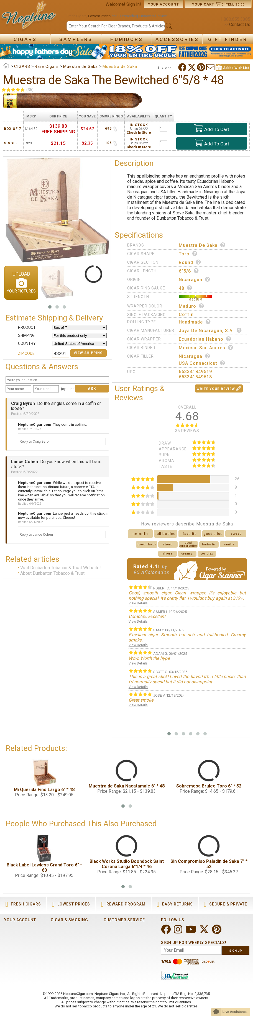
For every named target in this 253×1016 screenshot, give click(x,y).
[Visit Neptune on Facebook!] (166, 932)
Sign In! (133, 4)
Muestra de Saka (202, 245)
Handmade (195, 322)
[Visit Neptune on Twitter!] (204, 932)
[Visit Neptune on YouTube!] (191, 932)
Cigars (25, 39)
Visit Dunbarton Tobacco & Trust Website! (60, 567)
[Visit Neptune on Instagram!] (178, 932)
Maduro (191, 306)
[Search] (116, 26)
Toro (188, 253)
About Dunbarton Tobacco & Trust (52, 573)
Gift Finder (227, 39)
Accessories (177, 39)
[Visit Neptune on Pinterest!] (217, 932)
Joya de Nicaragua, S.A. (210, 330)
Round (190, 262)
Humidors (126, 39)
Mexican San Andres (206, 347)
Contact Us (239, 24)
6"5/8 (189, 271)
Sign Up (235, 951)
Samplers (76, 39)
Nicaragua (194, 279)
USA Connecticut (202, 363)
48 (185, 288)
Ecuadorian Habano (205, 339)
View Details (138, 603)
